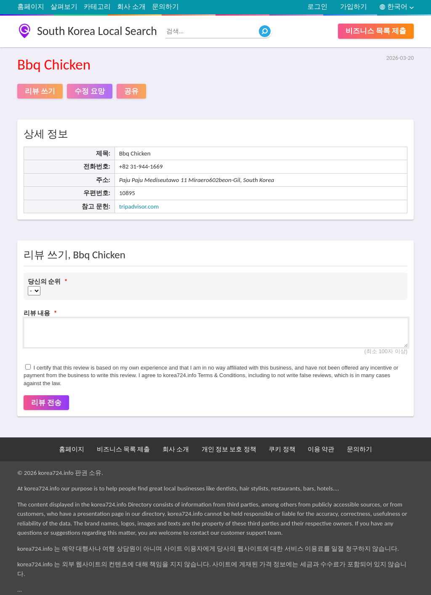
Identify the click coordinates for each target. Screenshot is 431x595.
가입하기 (353, 7)
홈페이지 (30, 7)
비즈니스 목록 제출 (376, 31)
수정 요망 (89, 91)
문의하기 (165, 7)
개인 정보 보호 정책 (229, 449)
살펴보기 (64, 7)
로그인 (317, 7)
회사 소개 (131, 7)
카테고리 (97, 7)
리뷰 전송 (46, 402)
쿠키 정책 (282, 449)
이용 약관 (321, 449)
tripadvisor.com (139, 206)
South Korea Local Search (97, 31)
